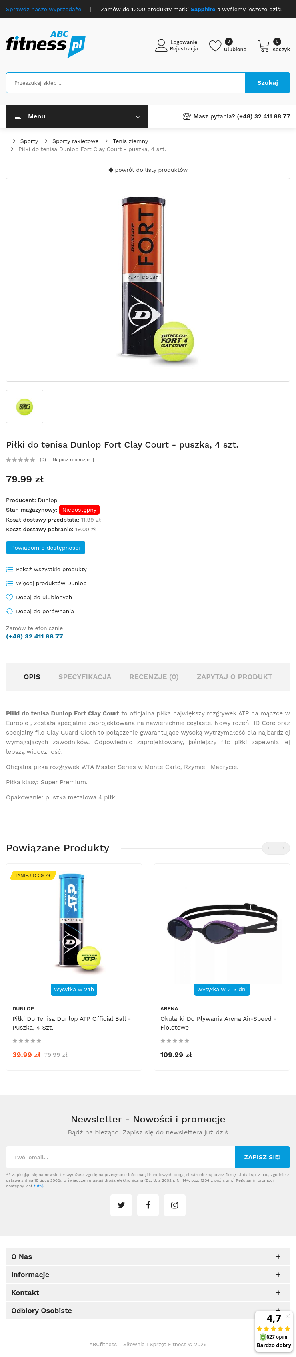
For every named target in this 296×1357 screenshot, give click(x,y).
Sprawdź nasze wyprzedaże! (44, 9)
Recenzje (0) (154, 676)
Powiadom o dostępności (45, 547)
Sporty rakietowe (75, 141)
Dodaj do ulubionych (44, 597)
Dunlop (47, 500)
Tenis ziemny (130, 141)
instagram (175, 1205)
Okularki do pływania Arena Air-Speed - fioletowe (218, 1023)
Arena (169, 1009)
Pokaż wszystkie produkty (51, 569)
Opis (32, 676)
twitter (121, 1205)
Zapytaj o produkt (234, 676)
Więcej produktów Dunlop (51, 583)
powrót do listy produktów (148, 170)
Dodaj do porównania (45, 611)
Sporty (29, 141)
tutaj (38, 1186)
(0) (43, 459)
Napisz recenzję (71, 459)
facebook (148, 1205)
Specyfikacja (85, 676)
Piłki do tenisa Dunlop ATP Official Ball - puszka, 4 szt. (71, 1023)
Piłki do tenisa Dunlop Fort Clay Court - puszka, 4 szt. (92, 149)
